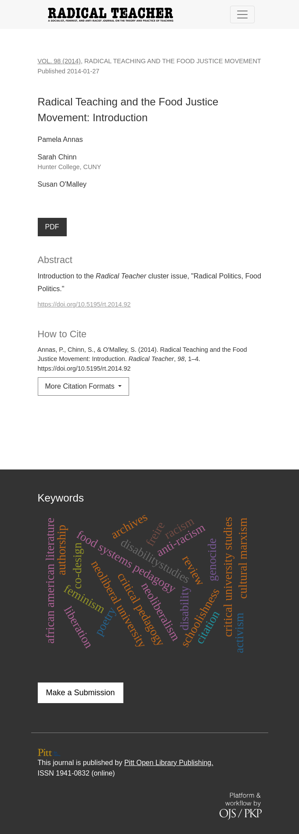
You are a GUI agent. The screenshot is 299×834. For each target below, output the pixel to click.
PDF (52, 227)
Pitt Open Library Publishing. (168, 762)
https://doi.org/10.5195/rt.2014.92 (84, 304)
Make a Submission (80, 692)
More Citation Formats (81, 386)
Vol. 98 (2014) (59, 61)
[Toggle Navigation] (242, 14)
